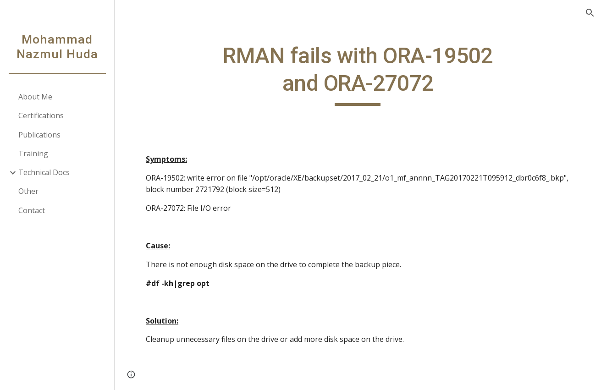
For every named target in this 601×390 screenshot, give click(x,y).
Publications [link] (39, 135)
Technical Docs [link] (44, 172)
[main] (358, 74)
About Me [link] (35, 97)
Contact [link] (31, 210)
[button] (590, 13)
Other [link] (28, 191)
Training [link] (33, 153)
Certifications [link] (41, 115)
